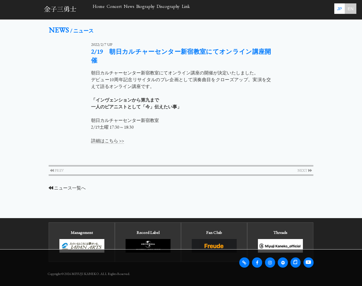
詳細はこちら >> (107, 141)
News (171, 9)
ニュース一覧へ (67, 188)
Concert (139, 9)
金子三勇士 (60, 9)
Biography (205, 9)
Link (281, 9)
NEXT (305, 170)
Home (106, 9)
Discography (246, 9)
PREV (57, 170)
